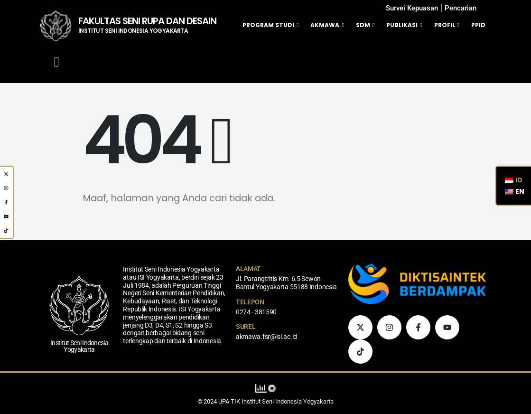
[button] (460, 8)
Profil (444, 25)
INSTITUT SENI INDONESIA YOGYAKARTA (133, 31)
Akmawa (324, 25)
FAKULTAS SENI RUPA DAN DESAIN (147, 21)
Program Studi (268, 25)
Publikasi (402, 25)
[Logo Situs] (55, 25)
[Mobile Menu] (56, 61)
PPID (478, 25)
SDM (363, 25)
